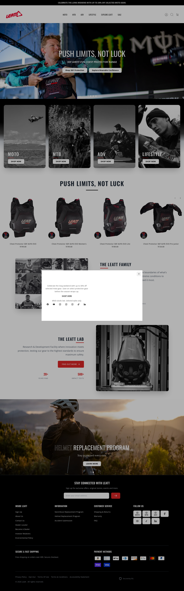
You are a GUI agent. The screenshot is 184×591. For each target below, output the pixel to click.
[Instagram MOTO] (60, 304)
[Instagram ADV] (72, 304)
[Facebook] (47, 304)
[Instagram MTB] (66, 304)
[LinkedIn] (84, 304)
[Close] (139, 274)
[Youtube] (53, 304)
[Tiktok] (78, 304)
